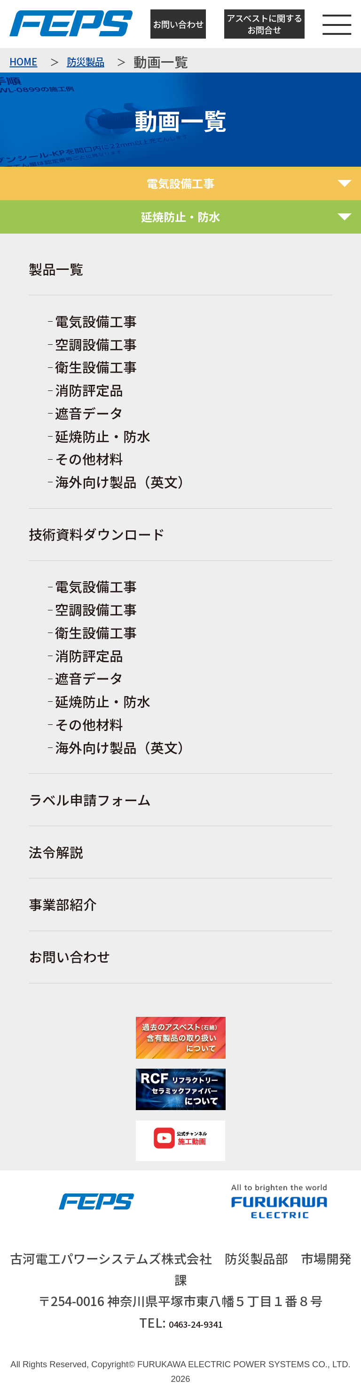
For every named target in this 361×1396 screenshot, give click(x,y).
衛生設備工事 (96, 366)
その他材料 (89, 458)
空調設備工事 (96, 344)
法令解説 (56, 851)
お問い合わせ (178, 24)
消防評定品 (89, 389)
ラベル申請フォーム (90, 799)
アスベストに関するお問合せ (264, 24)
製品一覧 (56, 268)
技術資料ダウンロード (97, 534)
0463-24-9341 (195, 1324)
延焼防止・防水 (102, 436)
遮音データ (89, 412)
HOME (23, 61)
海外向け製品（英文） (123, 481)
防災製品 (85, 61)
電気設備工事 (96, 321)
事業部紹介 (63, 904)
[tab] (180, 183)
